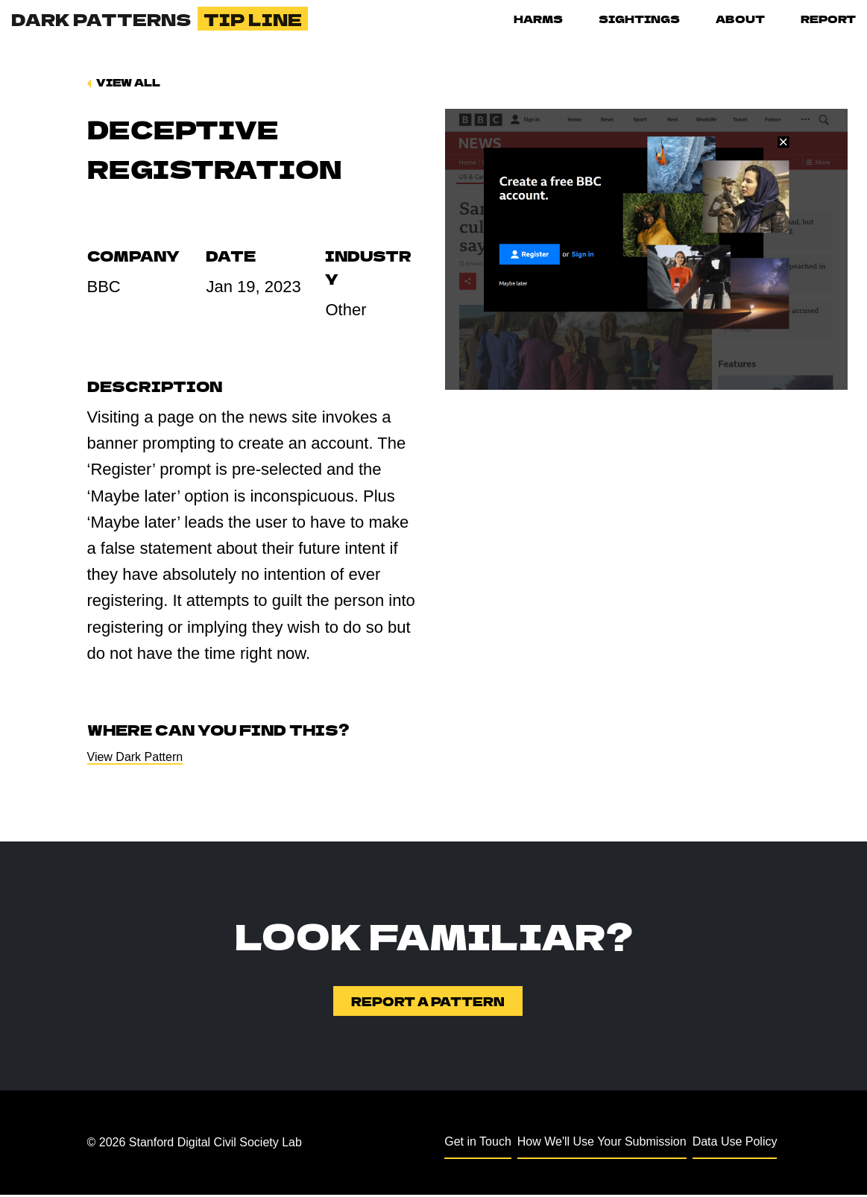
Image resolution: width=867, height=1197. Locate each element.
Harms (538, 18)
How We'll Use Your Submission (602, 1144)
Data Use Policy (735, 1144)
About (740, 18)
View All (128, 82)
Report (828, 18)
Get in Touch (477, 1144)
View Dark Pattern (135, 758)
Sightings (639, 18)
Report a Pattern (428, 1004)
